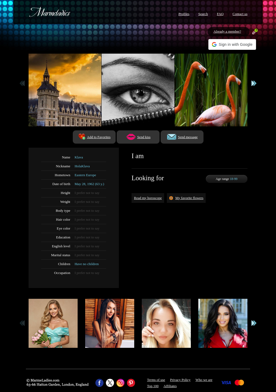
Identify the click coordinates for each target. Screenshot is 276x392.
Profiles (183, 14)
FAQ (220, 14)
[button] (232, 44)
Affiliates (170, 386)
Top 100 (153, 386)
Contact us (240, 14)
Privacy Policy (180, 380)
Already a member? (227, 31)
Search (203, 14)
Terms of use (156, 380)
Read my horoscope (148, 198)
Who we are (203, 380)
